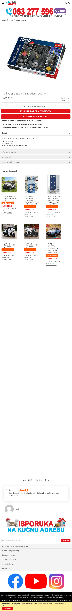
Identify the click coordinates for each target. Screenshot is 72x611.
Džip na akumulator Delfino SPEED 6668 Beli (10, 198)
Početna (4, 20)
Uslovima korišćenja (19, 605)
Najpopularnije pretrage (11, 551)
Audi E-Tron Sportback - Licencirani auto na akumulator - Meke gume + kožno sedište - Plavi (54, 248)
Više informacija (9, 152)
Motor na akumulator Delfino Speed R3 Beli (32, 245)
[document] (36, 606)
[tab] (36, 133)
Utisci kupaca (6, 568)
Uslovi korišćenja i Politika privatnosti (15, 546)
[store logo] (11, 3)
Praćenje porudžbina (9, 559)
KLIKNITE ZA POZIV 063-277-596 (35, 111)
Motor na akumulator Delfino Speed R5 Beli (10, 245)
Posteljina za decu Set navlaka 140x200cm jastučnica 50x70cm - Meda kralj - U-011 (32, 200)
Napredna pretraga (9, 555)
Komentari (6, 157)
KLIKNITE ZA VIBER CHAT (36, 116)
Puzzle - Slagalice (21, 20)
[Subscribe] (65, 540)
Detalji (4, 133)
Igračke (11, 20)
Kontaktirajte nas (8, 564)
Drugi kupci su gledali (11, 162)
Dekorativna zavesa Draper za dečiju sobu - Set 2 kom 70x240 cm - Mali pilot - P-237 (54, 200)
